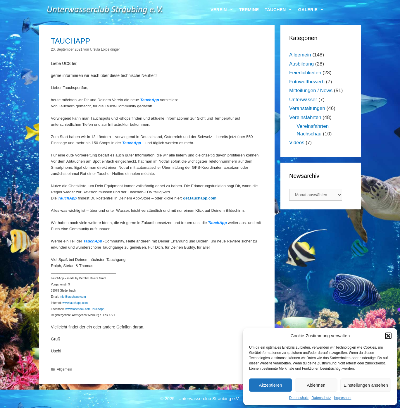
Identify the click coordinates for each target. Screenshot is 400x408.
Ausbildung (301, 64)
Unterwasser (303, 99)
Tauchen (280, 9)
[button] (388, 336)
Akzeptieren (270, 385)
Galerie (312, 9)
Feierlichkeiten (305, 72)
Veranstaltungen (307, 108)
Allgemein (64, 369)
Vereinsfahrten (305, 117)
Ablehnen (316, 385)
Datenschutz (299, 398)
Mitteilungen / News (310, 90)
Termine (249, 9)
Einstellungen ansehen (366, 385)
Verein (223, 9)
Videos (296, 142)
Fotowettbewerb (307, 82)
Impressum (342, 398)
